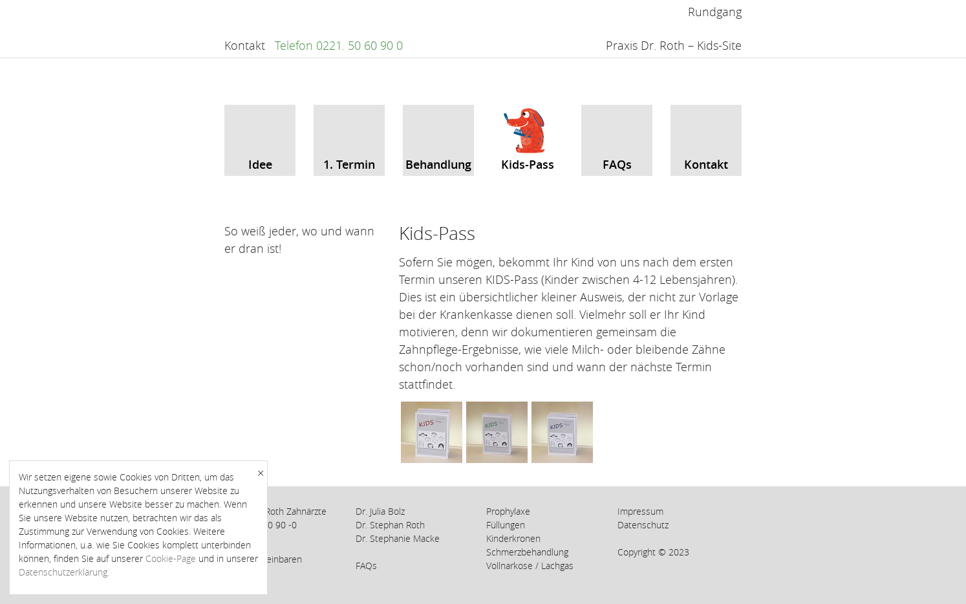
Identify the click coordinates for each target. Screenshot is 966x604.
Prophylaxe (508, 511)
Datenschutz (643, 525)
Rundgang (715, 11)
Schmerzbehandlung (527, 552)
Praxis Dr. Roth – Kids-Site (674, 45)
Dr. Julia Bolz (380, 511)
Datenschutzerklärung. (64, 572)
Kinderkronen (513, 538)
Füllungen (505, 525)
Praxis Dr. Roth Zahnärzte (275, 511)
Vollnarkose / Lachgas (530, 565)
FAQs (366, 565)
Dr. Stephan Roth (390, 525)
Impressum (640, 511)
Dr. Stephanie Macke (398, 538)
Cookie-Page (170, 558)
